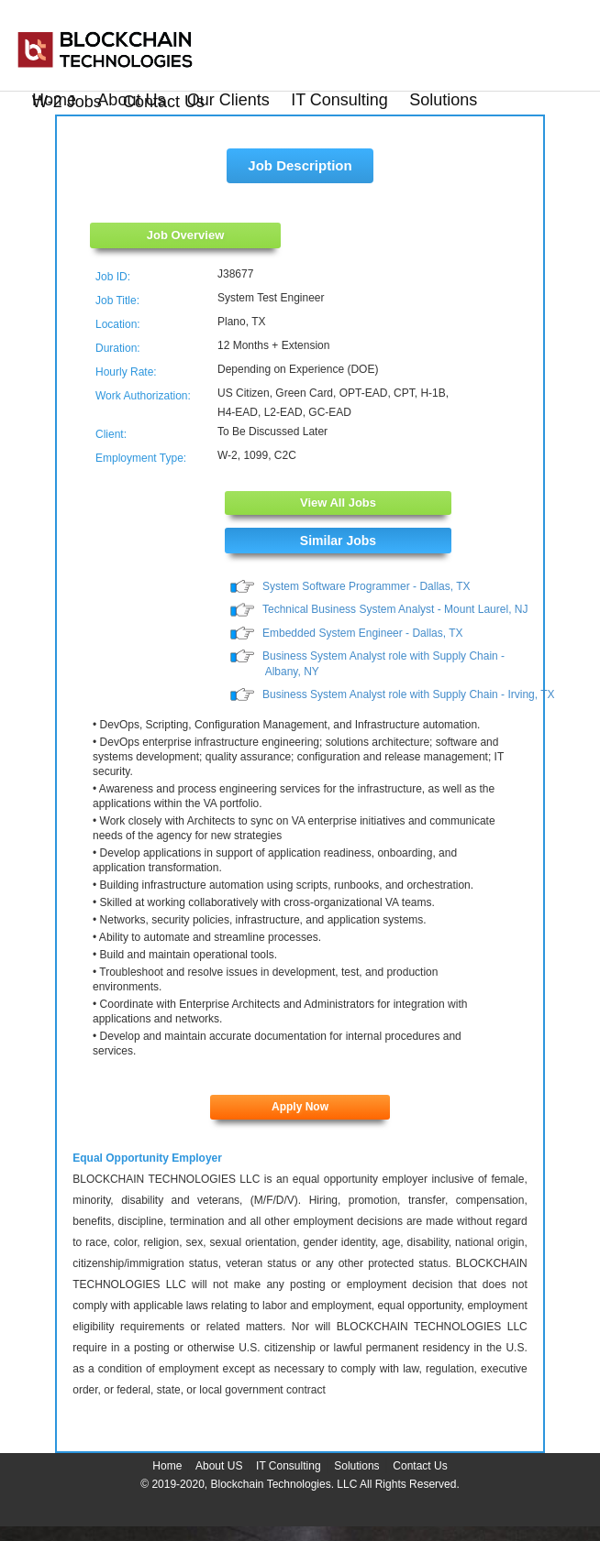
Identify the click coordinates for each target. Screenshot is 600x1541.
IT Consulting (339, 100)
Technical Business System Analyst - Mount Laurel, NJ (395, 609)
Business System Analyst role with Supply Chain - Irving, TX (408, 694)
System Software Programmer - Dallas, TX (366, 586)
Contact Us (164, 102)
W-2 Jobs (67, 102)
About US (218, 1466)
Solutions (443, 100)
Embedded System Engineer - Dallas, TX (362, 633)
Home (167, 1466)
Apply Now (300, 1106)
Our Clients (228, 100)
